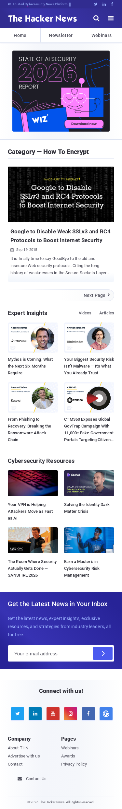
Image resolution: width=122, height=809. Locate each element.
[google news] (105, 713)
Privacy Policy (74, 764)
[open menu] (111, 18)
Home (20, 35)
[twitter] (17, 714)
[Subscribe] (103, 653)
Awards (68, 756)
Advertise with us (24, 756)
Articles (106, 313)
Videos (85, 313)
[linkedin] (35, 714)
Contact (15, 764)
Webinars (101, 35)
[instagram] (70, 714)
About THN (18, 747)
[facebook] (88, 714)
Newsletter (61, 35)
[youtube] (53, 714)
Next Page (97, 295)
